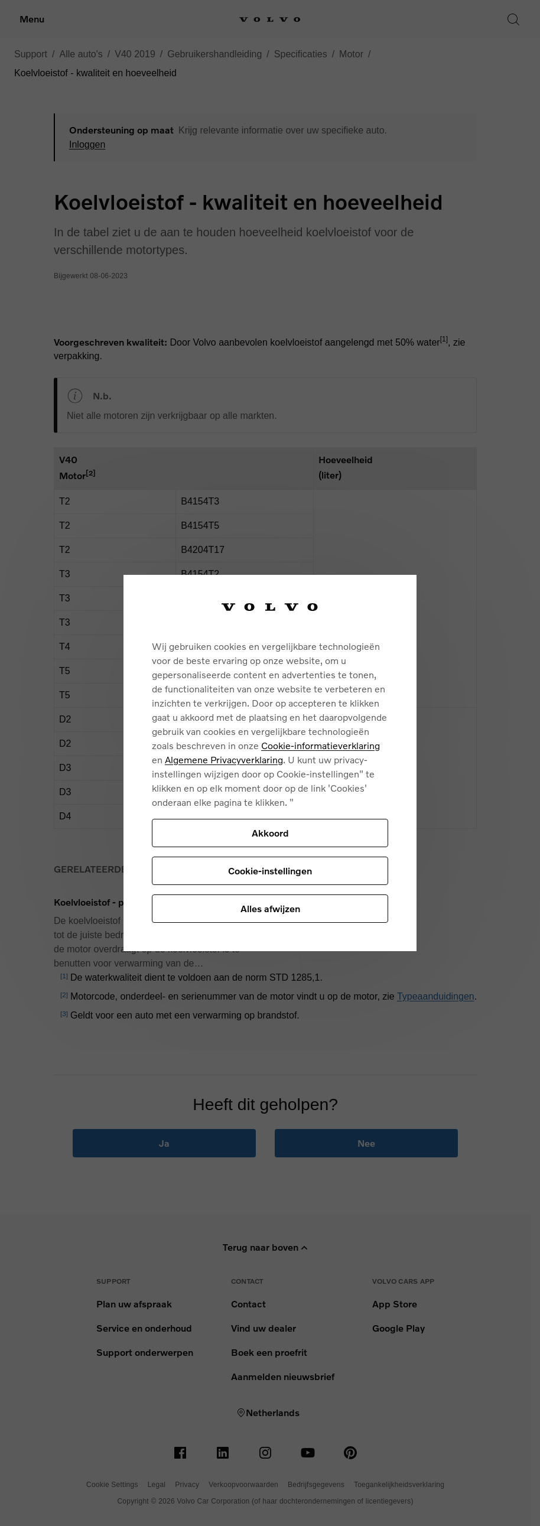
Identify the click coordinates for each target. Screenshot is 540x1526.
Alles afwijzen (270, 908)
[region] (270, 763)
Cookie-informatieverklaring (320, 745)
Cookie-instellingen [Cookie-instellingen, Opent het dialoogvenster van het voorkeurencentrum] (270, 870)
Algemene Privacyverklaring (224, 759)
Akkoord (270, 832)
